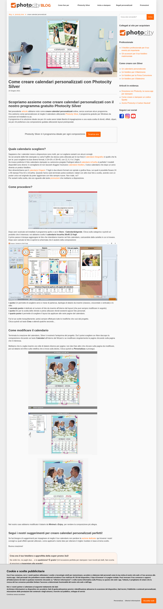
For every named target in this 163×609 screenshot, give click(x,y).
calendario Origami (37, 170)
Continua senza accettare (16, 594)
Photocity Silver (72, 114)
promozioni (55, 178)
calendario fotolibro (76, 165)
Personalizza (118, 601)
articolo (25, 111)
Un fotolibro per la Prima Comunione (137, 75)
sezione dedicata (89, 538)
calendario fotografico (95, 157)
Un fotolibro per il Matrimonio (134, 72)
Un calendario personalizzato (134, 69)
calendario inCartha (89, 162)
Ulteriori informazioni (132, 601)
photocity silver (19, 14)
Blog (10, 14)
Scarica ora (93, 134)
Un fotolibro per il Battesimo (133, 79)
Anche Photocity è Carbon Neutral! (136, 103)
